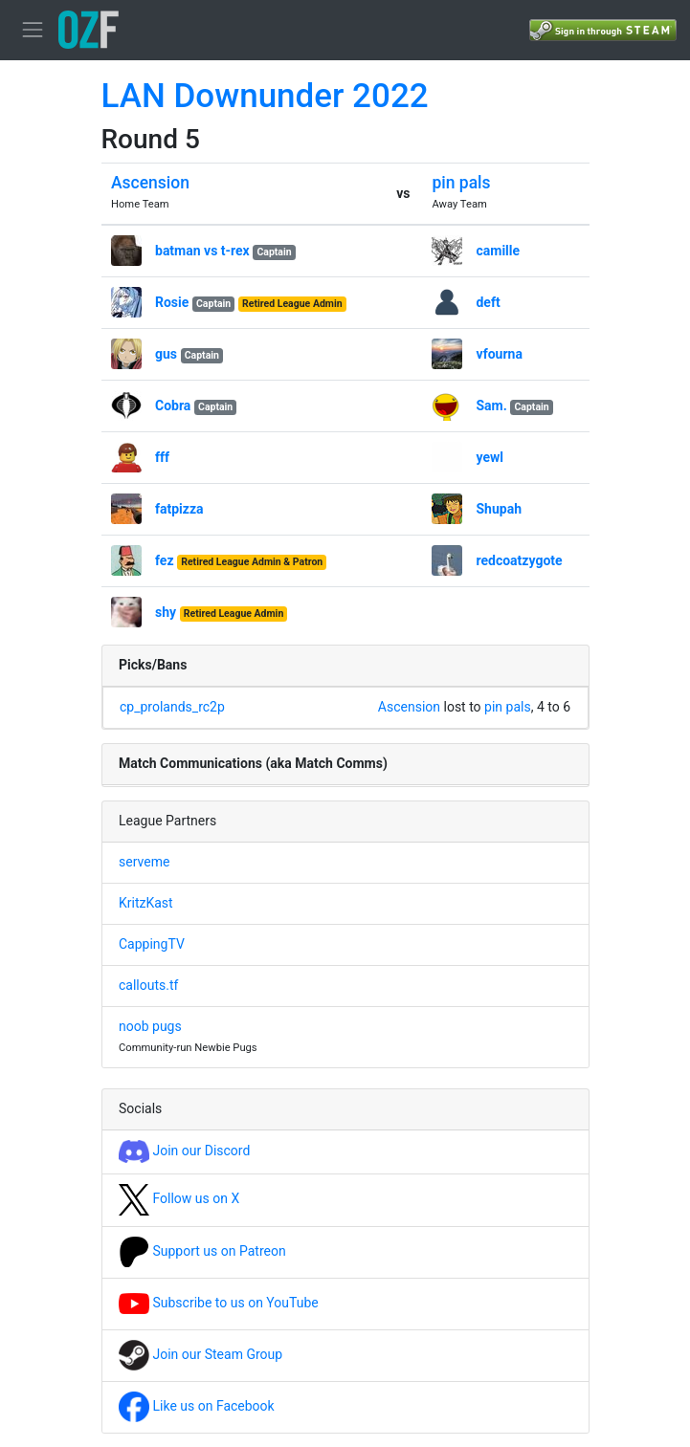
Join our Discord (184, 1150)
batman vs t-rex (202, 250)
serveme (144, 861)
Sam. (491, 405)
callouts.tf (148, 985)
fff (162, 457)
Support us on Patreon (202, 1251)
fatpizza (179, 508)
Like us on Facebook (197, 1406)
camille (498, 250)
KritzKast (146, 902)
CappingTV (152, 944)
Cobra (172, 405)
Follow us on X (179, 1198)
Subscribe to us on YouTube (219, 1302)
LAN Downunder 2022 (265, 96)
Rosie (172, 302)
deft (488, 302)
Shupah (499, 508)
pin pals (461, 182)
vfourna (499, 354)
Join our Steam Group (200, 1354)
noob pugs (150, 1026)
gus (166, 354)
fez (164, 560)
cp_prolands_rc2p (172, 706)
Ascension (150, 182)
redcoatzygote (519, 560)
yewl (489, 457)
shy (165, 612)
